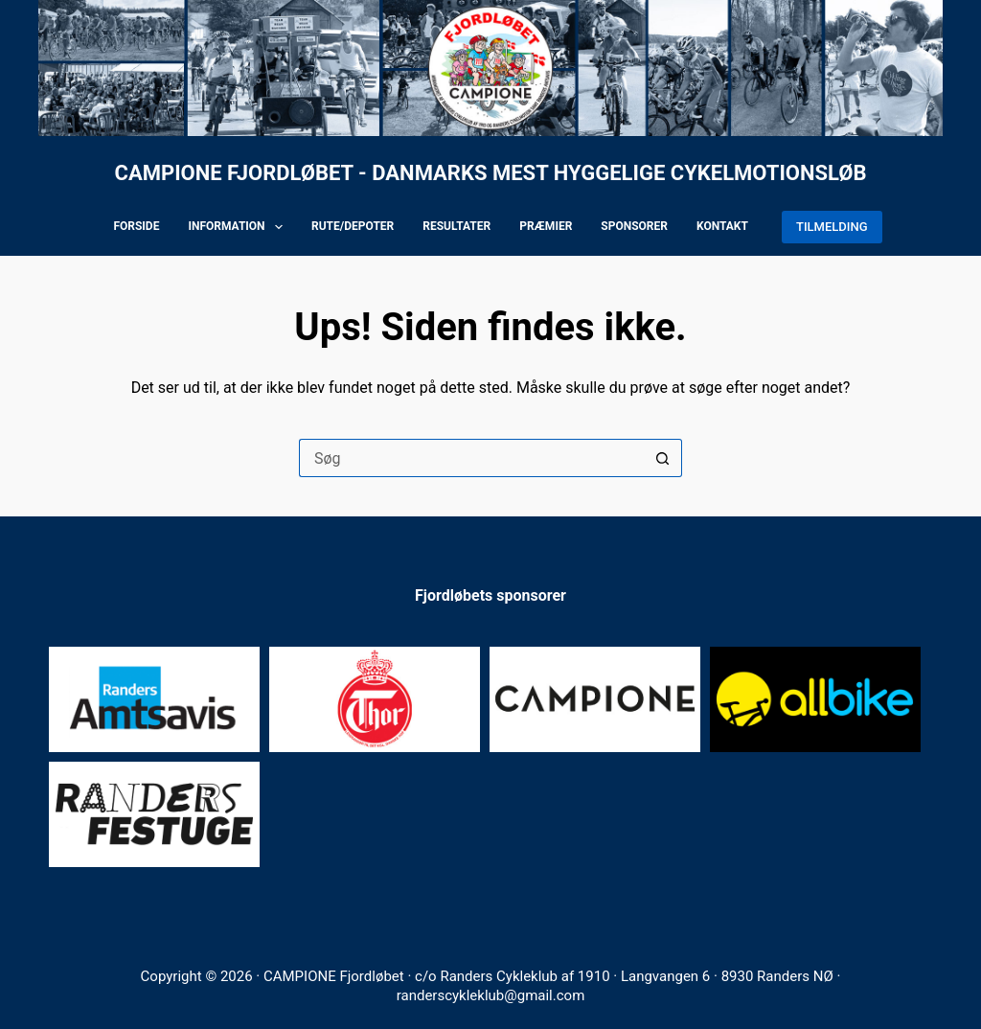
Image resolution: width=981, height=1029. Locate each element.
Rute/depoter (352, 226)
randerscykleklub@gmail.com (491, 995)
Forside (136, 226)
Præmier (545, 226)
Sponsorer (634, 226)
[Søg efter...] (471, 458)
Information (239, 227)
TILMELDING (832, 226)
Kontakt (722, 226)
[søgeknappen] (663, 458)
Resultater (456, 226)
